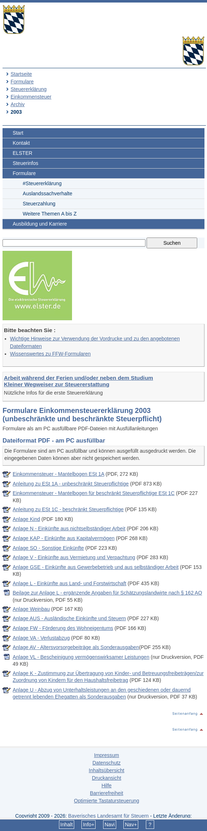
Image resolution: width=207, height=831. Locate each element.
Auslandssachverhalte (47, 193)
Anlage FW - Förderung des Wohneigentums (63, 628)
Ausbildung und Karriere (40, 224)
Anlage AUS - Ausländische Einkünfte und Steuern (69, 618)
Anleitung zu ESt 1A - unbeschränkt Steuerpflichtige (71, 484)
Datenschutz (106, 763)
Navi (110, 824)
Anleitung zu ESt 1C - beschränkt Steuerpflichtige (68, 509)
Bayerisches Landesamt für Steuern (108, 816)
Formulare (22, 81)
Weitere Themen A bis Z (50, 214)
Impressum (106, 755)
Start (18, 133)
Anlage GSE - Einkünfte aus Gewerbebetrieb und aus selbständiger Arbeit (95, 567)
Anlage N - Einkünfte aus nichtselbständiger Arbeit (69, 528)
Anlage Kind (26, 519)
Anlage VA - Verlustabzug (41, 638)
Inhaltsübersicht (106, 770)
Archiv (17, 104)
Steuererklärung (28, 89)
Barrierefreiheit (106, 793)
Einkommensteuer (30, 97)
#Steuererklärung (42, 183)
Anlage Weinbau (31, 609)
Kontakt (21, 143)
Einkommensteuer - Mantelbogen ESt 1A (58, 474)
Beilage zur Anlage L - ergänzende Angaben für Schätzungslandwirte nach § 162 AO (107, 593)
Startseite (21, 74)
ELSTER (22, 153)
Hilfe (106, 785)
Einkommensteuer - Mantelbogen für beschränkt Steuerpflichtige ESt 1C (93, 493)
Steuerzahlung (39, 203)
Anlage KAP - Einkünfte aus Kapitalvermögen (63, 538)
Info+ (88, 824)
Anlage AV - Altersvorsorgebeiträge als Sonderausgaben (76, 647)
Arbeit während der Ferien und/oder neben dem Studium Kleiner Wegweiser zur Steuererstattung (78, 381)
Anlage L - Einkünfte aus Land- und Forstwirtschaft (69, 583)
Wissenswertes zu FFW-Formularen (50, 354)
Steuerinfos (25, 163)
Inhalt (66, 824)
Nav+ (131, 824)
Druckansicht (106, 778)
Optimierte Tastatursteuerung (106, 801)
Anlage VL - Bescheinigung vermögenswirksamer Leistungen (81, 657)
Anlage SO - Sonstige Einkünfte (48, 548)
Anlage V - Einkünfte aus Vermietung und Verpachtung (74, 557)
